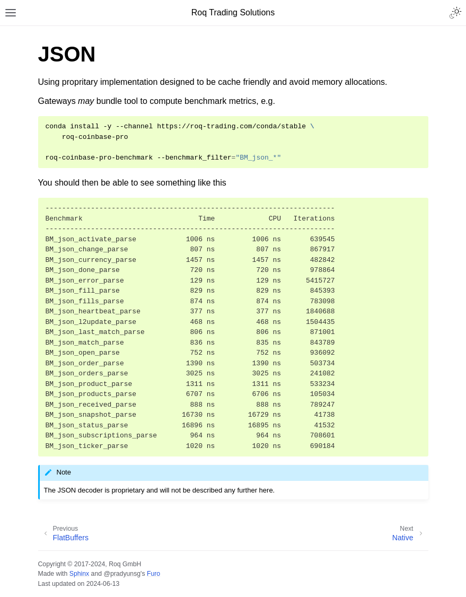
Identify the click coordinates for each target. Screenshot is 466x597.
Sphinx (79, 573)
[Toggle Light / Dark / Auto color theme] (455, 12)
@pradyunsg (121, 573)
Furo (153, 573)
